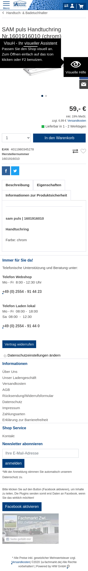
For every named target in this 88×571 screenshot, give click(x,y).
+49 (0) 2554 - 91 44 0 (21, 326)
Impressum (11, 408)
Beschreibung (17, 185)
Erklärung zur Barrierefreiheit (25, 420)
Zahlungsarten (13, 414)
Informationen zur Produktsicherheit (36, 195)
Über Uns (9, 372)
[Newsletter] (40, 453)
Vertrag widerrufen (19, 344)
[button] (42, 96)
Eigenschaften (49, 185)
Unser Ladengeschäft (19, 378)
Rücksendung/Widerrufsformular (28, 396)
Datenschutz (12, 402)
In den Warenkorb (59, 138)
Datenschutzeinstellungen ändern (32, 355)
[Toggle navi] (6, 5)
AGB (6, 390)
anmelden (13, 463)
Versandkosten (77, 120)
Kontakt (8, 436)
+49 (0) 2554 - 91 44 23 (22, 292)
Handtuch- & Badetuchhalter (25, 13)
